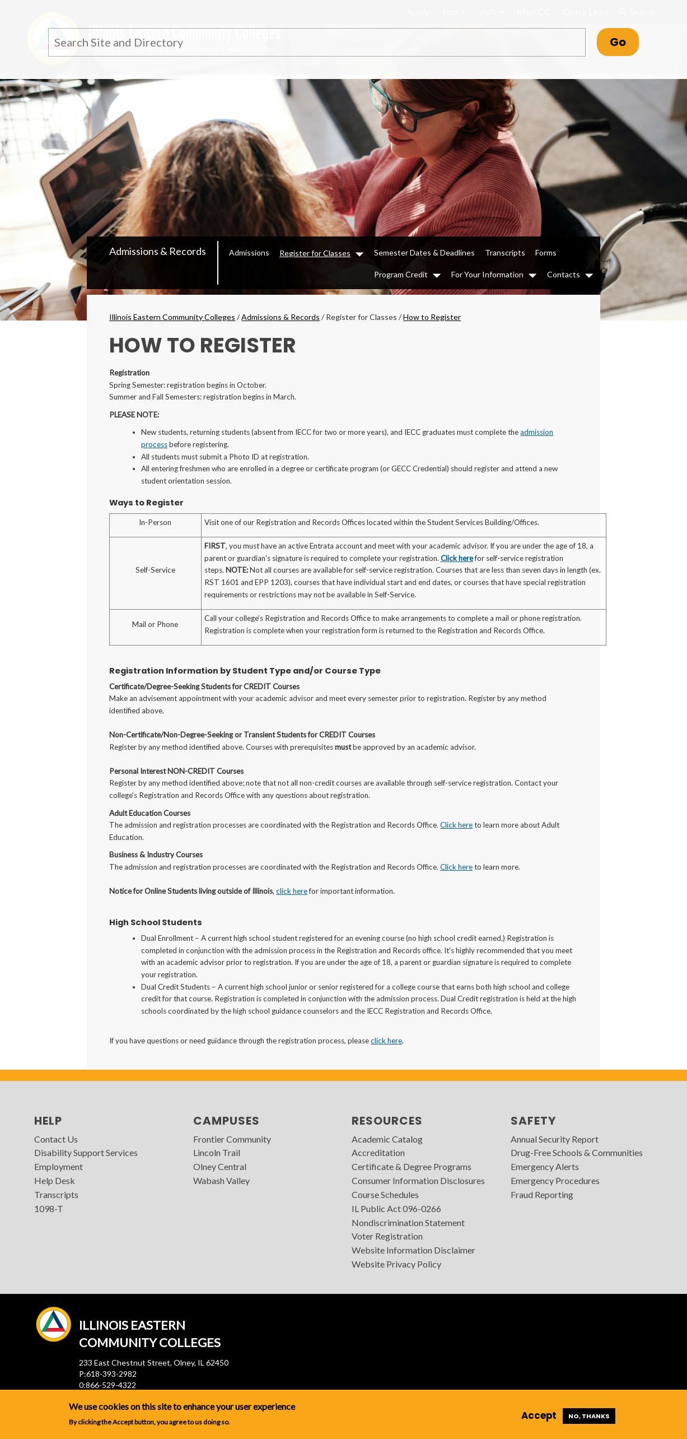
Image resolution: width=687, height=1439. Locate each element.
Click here (457, 558)
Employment (58, 1166)
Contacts (563, 274)
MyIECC (533, 11)
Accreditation (378, 1152)
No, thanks (589, 1416)
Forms (546, 252)
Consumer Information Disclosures (418, 1180)
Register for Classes (314, 253)
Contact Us (56, 1139)
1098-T (48, 1208)
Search (637, 11)
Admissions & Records (157, 251)
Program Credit (401, 274)
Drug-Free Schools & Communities (577, 1152)
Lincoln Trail (216, 1152)
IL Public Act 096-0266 (396, 1208)
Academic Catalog (387, 1139)
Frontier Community (232, 1139)
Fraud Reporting (542, 1194)
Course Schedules (385, 1194)
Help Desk (54, 1180)
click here (291, 890)
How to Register (432, 317)
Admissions (249, 252)
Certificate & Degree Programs (411, 1166)
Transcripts (505, 252)
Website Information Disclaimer (413, 1250)
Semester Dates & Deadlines (424, 252)
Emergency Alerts (545, 1166)
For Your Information (487, 274)
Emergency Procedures (555, 1180)
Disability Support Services (86, 1152)
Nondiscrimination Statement (408, 1222)
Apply (417, 11)
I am (454, 11)
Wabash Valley (221, 1180)
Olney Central (219, 1166)
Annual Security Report (555, 1139)
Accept (539, 1415)
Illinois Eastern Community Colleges (172, 317)
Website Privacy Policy (396, 1264)
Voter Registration (387, 1236)
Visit (491, 11)
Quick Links (586, 11)
